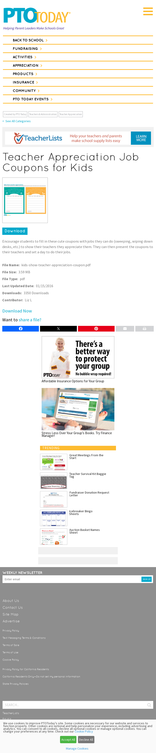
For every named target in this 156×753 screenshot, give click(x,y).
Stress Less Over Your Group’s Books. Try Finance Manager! (78, 412)
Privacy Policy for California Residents (26, 669)
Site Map (11, 614)
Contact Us (13, 607)
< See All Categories (16, 121)
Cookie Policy (11, 659)
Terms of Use (10, 652)
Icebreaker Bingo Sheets (81, 512)
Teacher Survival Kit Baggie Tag (87, 475)
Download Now (17, 311)
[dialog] (78, 736)
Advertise (11, 621)
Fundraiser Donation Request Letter (89, 493)
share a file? (30, 319)
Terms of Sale (11, 645)
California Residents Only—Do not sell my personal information (41, 676)
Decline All (86, 740)
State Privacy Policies (15, 683)
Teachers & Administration (43, 114)
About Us (11, 600)
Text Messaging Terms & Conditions (24, 637)
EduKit (7, 719)
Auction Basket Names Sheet (84, 531)
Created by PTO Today (15, 114)
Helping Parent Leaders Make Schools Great (33, 28)
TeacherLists (11, 713)
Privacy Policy (11, 630)
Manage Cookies (77, 748)
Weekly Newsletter (22, 572)
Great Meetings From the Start (86, 456)
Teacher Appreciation (71, 114)
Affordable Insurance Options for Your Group (78, 359)
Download (15, 231)
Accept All (68, 740)
